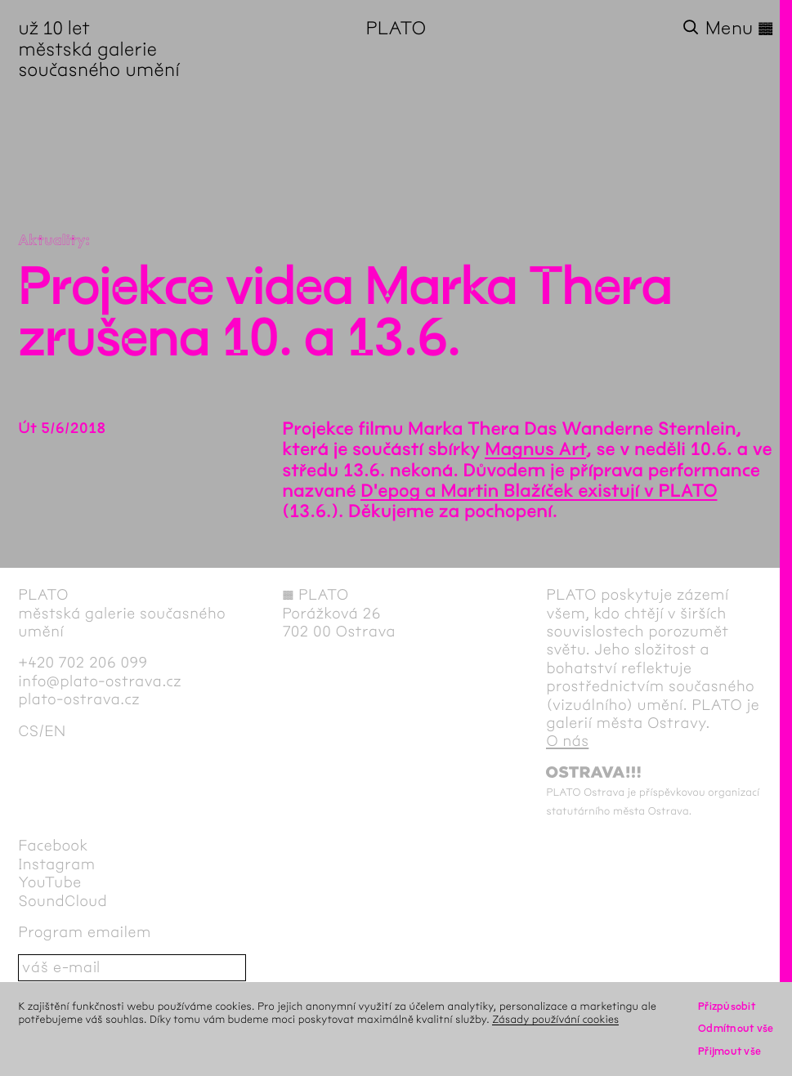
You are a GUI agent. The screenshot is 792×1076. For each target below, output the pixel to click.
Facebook (53, 845)
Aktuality (51, 240)
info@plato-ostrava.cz (99, 681)
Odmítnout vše (736, 1028)
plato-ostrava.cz (79, 699)
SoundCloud (62, 901)
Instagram (56, 864)
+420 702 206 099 (82, 662)
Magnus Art (535, 449)
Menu (739, 28)
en (54, 731)
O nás (567, 741)
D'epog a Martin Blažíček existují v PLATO (538, 491)
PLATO (396, 28)
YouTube (49, 882)
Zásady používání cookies (555, 1019)
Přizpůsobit (726, 1006)
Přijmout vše (729, 1051)
